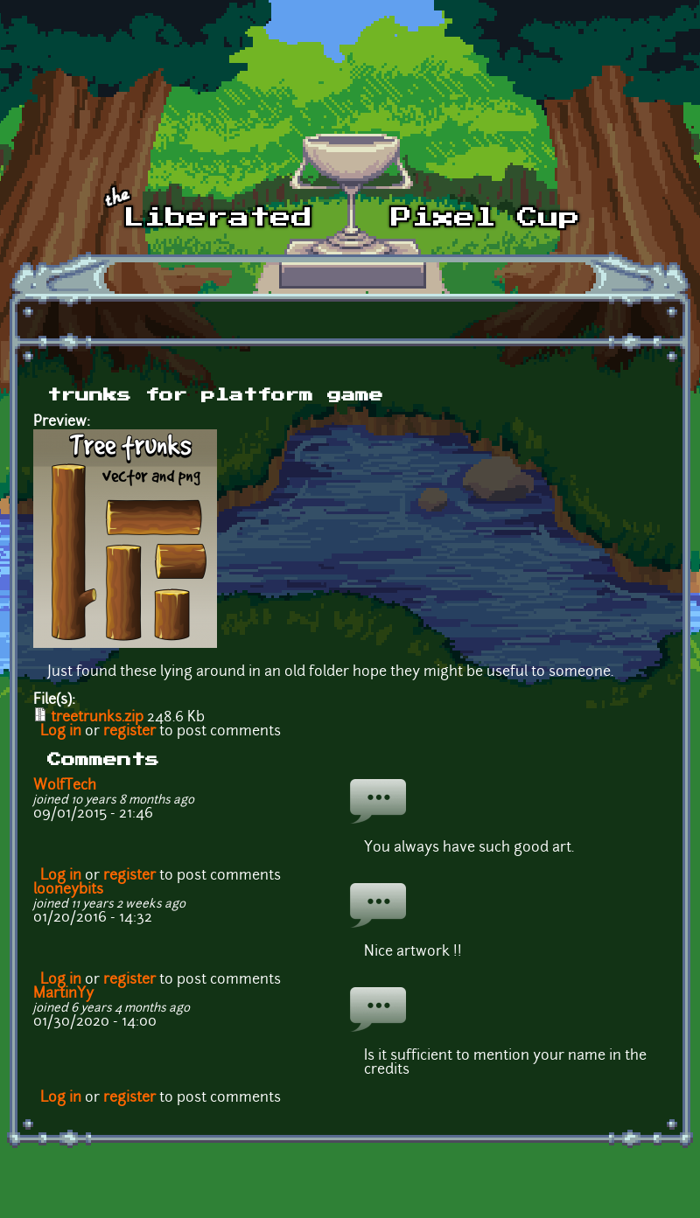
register (129, 732)
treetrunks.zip (97, 718)
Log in (60, 732)
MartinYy (63, 994)
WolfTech (64, 786)
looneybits (68, 890)
